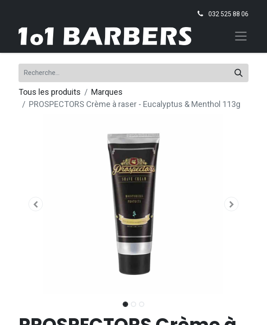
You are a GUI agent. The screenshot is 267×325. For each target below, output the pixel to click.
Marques (107, 92)
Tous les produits (49, 92)
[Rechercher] (239, 73)
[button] (35, 204)
